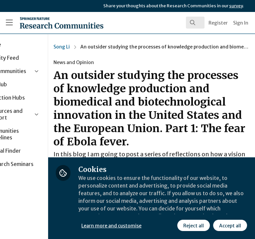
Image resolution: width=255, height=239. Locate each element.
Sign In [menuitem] (240, 23)
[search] (195, 23)
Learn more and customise (148, 211)
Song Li (98, 47)
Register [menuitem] (218, 23)
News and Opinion (110, 62)
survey (236, 6)
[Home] (47, 22)
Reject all (134, 225)
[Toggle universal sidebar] (9, 22)
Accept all (171, 225)
